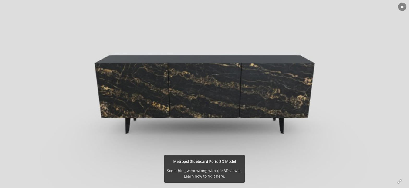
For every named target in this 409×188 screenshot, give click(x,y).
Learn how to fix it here (204, 176)
